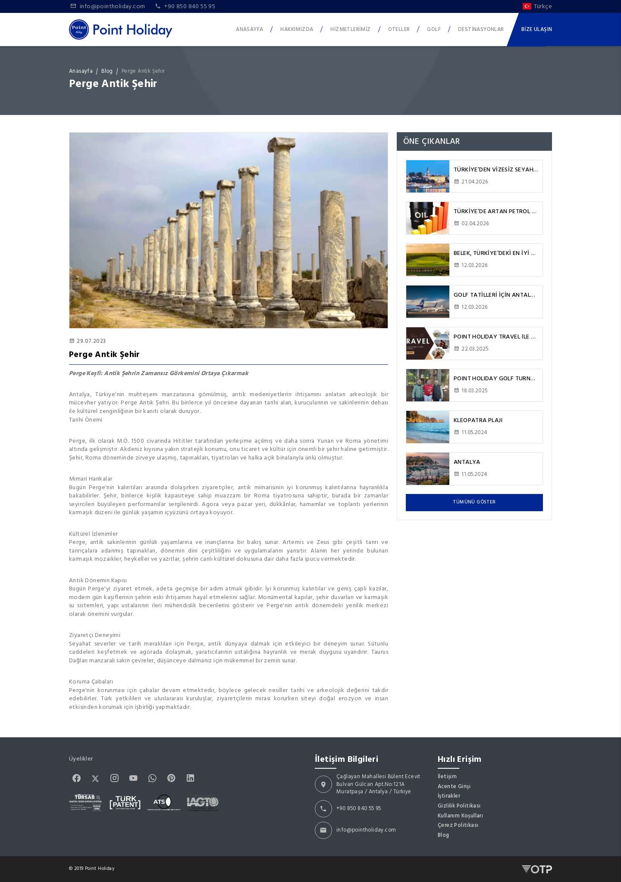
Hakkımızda (296, 29)
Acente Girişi (454, 787)
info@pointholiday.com (366, 830)
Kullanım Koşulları (460, 816)
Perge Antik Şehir (143, 71)
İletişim (447, 777)
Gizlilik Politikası (459, 806)
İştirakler (449, 796)
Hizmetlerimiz (350, 29)
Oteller (399, 29)
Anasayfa (249, 29)
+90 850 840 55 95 (358, 809)
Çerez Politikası (458, 825)
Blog (107, 71)
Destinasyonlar (481, 29)
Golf (434, 29)
